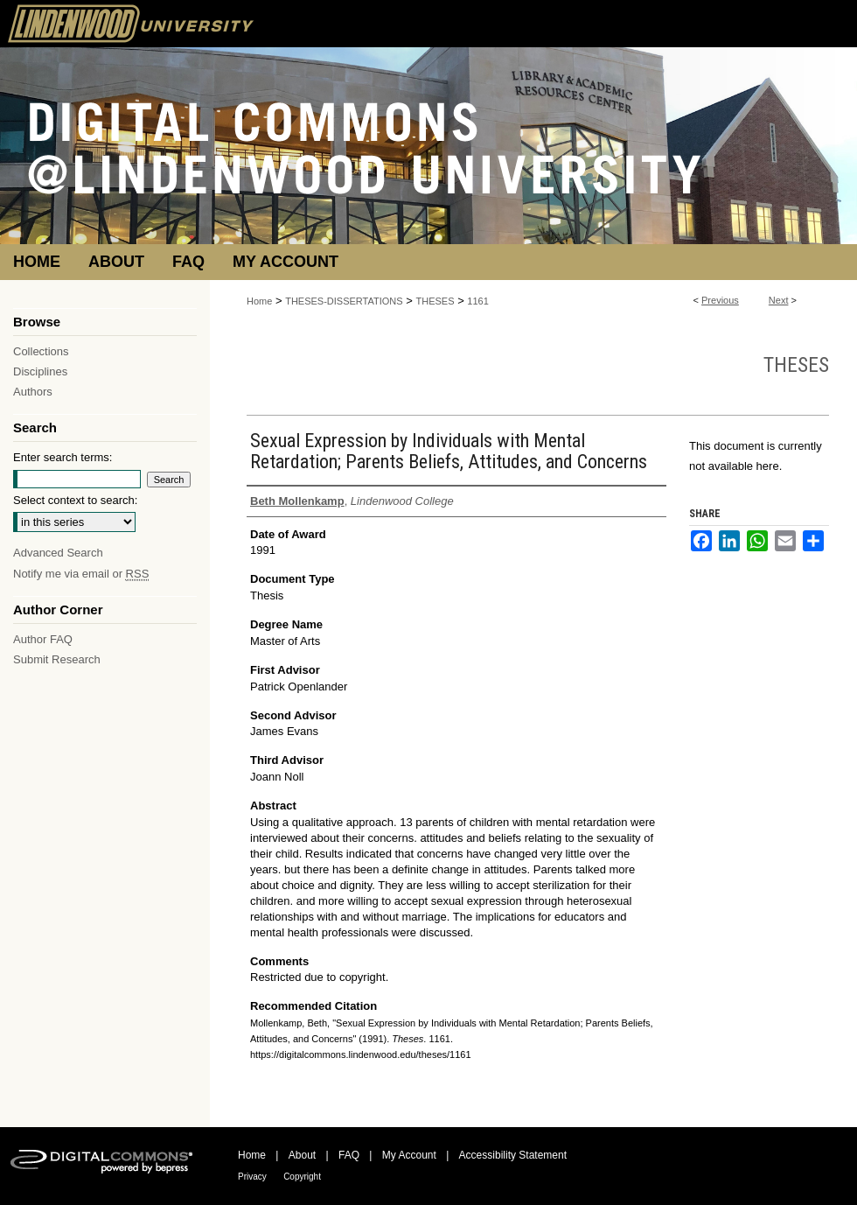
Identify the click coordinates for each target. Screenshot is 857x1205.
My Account (409, 1155)
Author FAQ (43, 639)
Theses (796, 365)
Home (259, 301)
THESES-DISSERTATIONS (343, 301)
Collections (41, 351)
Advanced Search (58, 552)
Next (779, 300)
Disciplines (40, 371)
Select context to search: (75, 500)
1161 (477, 301)
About (302, 1155)
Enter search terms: (62, 457)
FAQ (348, 1155)
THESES (435, 301)
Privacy (252, 1176)
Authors (32, 391)
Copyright (302, 1176)
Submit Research (57, 659)
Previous (720, 300)
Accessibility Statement (513, 1155)
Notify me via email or (81, 573)
